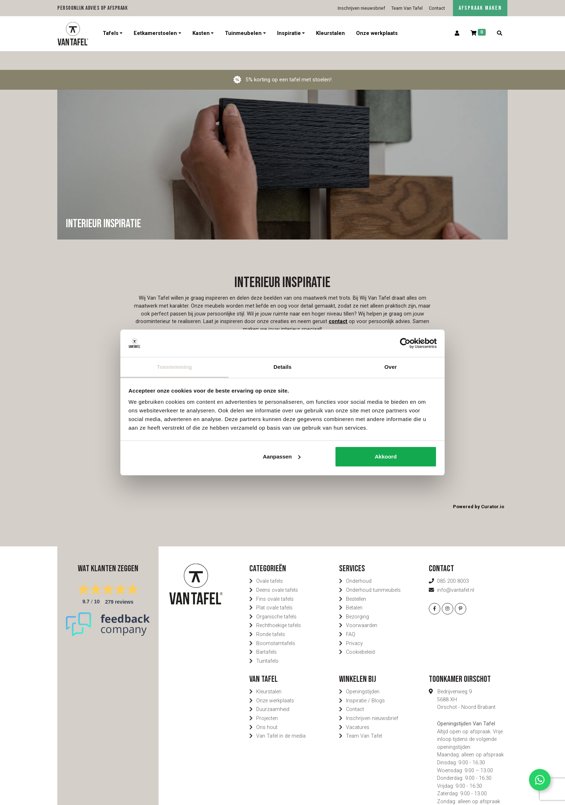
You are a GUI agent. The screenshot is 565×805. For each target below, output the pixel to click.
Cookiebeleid (360, 633)
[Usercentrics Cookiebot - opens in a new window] (405, 343)
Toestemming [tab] (174, 367)
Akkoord (386, 456)
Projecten (267, 700)
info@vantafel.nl (455, 571)
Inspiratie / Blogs (365, 682)
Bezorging (357, 598)
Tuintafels (267, 642)
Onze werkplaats (377, 33)
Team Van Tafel (407, 8)
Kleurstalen (330, 33)
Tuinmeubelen (243, 33)
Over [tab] (390, 367)
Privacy (354, 624)
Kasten (201, 33)
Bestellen (356, 580)
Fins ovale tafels (275, 580)
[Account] (457, 33)
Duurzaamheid (272, 691)
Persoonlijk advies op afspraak (92, 8)
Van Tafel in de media (281, 717)
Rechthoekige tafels (278, 607)
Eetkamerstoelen (155, 33)
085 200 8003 (453, 562)
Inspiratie (289, 33)
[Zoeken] (499, 33)
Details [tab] (282, 367)
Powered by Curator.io (478, 488)
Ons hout (266, 708)
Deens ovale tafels (277, 571)
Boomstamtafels (275, 624)
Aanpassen (282, 456)
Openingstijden (362, 673)
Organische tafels (276, 598)
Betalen (354, 589)
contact (338, 303)
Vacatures (357, 708)
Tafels (111, 33)
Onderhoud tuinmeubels (373, 571)
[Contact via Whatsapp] (540, 780)
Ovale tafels (269, 562)
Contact (437, 8)
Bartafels (266, 633)
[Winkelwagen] (478, 33)
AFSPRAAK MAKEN (480, 8)
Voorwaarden (361, 607)
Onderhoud (359, 562)
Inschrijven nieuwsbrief (361, 8)
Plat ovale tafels (274, 589)
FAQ (350, 616)
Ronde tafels (270, 616)
